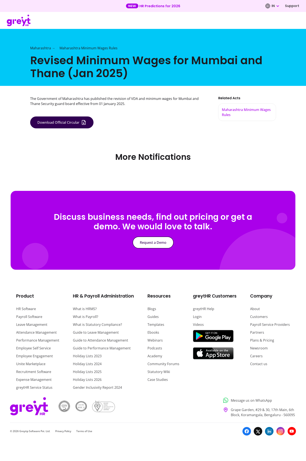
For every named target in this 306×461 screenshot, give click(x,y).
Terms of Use (84, 431)
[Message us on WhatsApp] (258, 400)
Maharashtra (40, 48)
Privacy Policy (63, 431)
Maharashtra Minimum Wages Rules (89, 48)
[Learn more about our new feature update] (153, 6)
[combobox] (275, 6)
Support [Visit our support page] (292, 6)
